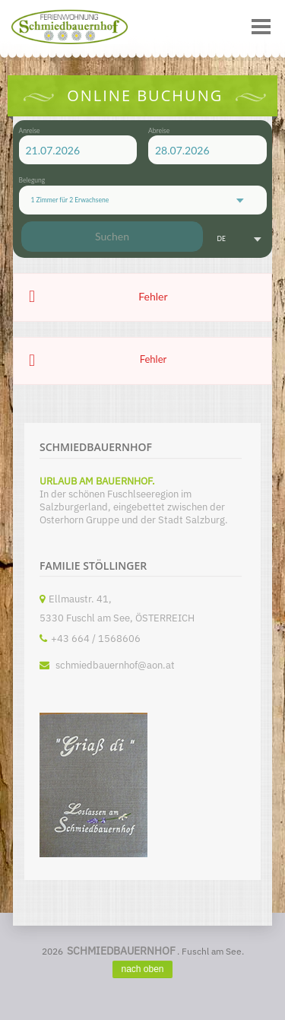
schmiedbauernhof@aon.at (115, 665)
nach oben (142, 969)
